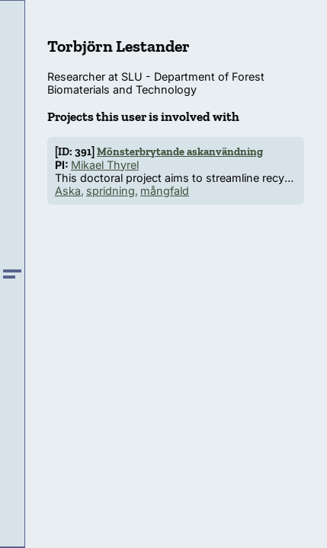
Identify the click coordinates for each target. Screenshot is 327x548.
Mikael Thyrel (105, 164)
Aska (68, 190)
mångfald (164, 190)
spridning (110, 190)
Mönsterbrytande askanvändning (180, 151)
